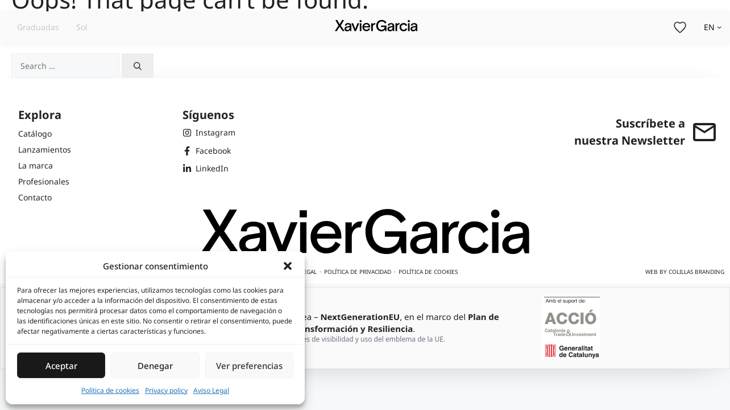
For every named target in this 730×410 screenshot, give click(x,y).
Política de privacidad (357, 272)
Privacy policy (166, 390)
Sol (82, 27)
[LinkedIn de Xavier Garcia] (208, 168)
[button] (287, 266)
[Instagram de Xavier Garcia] (208, 133)
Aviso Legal (211, 390)
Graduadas (38, 27)
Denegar (155, 365)
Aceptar (61, 365)
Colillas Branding (696, 272)
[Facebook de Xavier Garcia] (208, 151)
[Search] (138, 66)
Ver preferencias (249, 365)
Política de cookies (110, 390)
